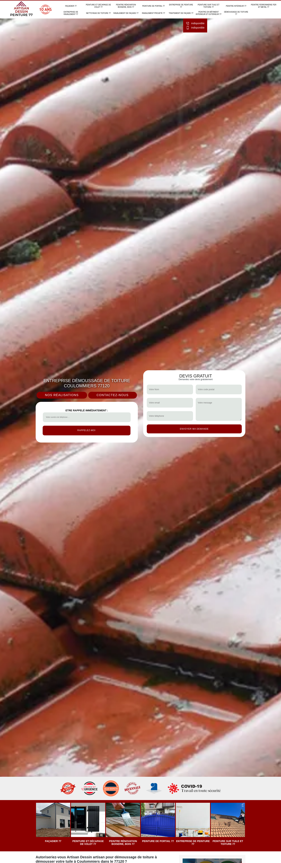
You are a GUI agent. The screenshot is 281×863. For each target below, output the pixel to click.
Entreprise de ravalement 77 (71, 13)
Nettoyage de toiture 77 (98, 13)
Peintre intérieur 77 (236, 6)
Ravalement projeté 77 (153, 13)
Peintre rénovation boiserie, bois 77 (126, 6)
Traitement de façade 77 (181, 13)
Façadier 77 (71, 6)
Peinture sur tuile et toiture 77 (208, 6)
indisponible (195, 23)
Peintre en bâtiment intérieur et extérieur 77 (208, 13)
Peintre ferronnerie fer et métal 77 (263, 6)
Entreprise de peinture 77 (181, 6)
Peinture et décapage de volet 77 (98, 6)
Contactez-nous (112, 395)
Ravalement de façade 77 (126, 13)
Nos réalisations (62, 395)
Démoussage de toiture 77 (236, 13)
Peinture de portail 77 (153, 6)
